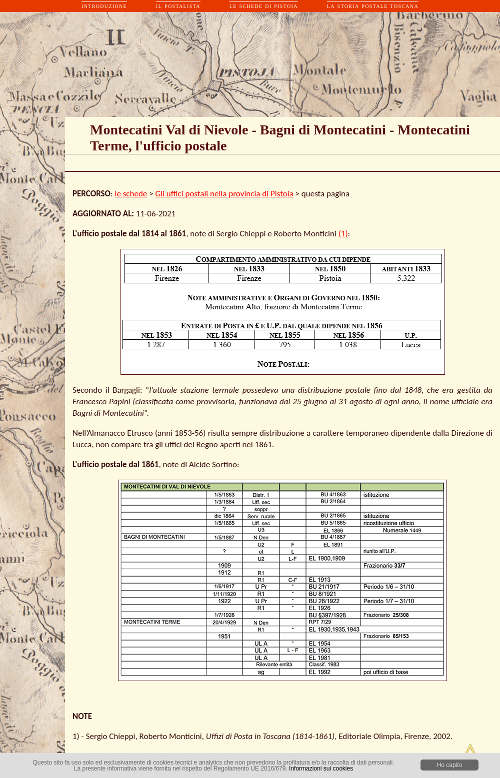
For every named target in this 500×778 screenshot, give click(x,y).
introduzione (104, 5)
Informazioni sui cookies (321, 768)
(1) (343, 233)
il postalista (178, 5)
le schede (131, 193)
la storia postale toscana (372, 5)
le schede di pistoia (264, 5)
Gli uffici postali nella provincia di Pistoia (224, 193)
